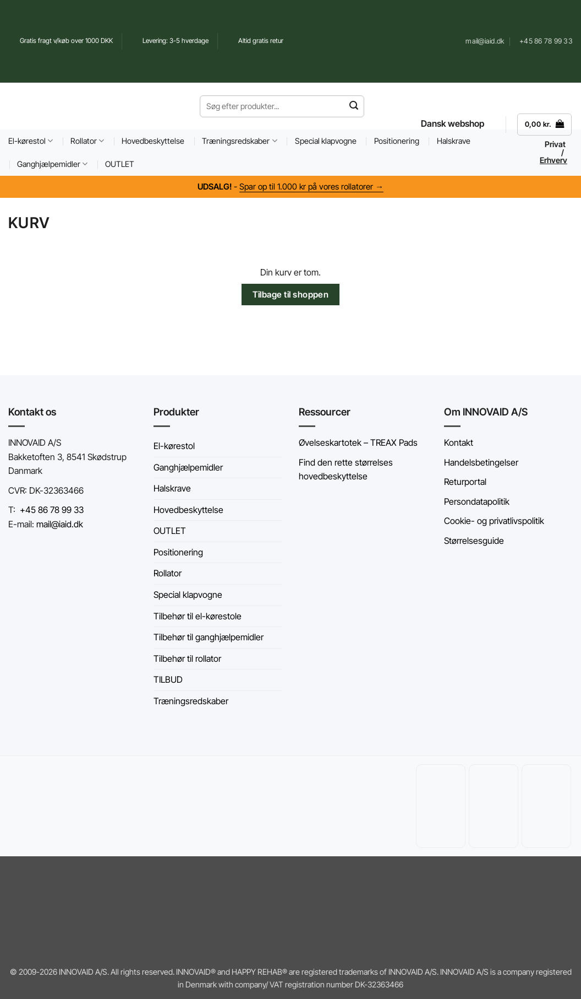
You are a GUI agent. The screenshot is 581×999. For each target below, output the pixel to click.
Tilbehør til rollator (187, 658)
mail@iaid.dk (58, 524)
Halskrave (172, 488)
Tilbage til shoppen (291, 294)
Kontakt (458, 442)
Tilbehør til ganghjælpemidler (209, 636)
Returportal (465, 481)
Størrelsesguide (474, 540)
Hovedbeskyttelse (153, 140)
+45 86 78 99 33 (52, 509)
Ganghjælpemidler (52, 164)
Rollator (87, 141)
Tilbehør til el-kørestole (198, 616)
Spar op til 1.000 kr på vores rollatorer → (311, 186)
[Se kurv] (544, 125)
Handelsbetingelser (481, 462)
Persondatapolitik (476, 501)
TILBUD (168, 679)
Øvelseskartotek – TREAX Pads (358, 442)
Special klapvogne (326, 140)
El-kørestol (30, 141)
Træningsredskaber (239, 141)
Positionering (396, 140)
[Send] (353, 106)
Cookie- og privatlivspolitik (494, 520)
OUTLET (119, 164)
